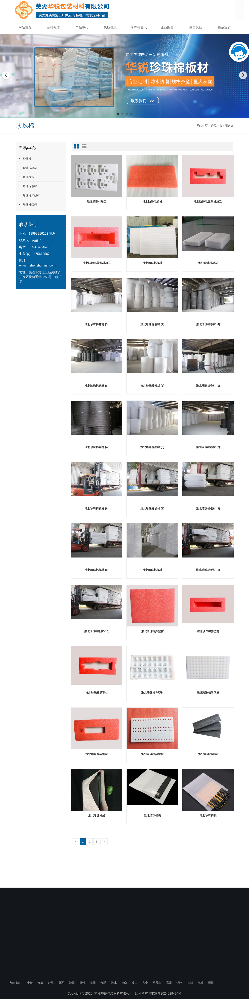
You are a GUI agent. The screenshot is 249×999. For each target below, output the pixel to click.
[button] (118, 114)
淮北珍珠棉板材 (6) (96, 508)
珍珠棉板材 (27, 167)
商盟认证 (195, 27)
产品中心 (81, 27)
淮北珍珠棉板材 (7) (152, 508)
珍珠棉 (229, 125)
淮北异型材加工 (96, 201)
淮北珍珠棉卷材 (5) (152, 447)
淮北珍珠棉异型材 (152, 631)
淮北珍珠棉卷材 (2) (152, 324)
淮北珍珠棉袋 (96, 815)
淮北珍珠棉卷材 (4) (208, 324)
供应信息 (110, 27)
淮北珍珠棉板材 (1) (208, 569)
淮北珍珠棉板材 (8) (208, 508)
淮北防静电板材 (152, 201)
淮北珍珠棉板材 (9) (96, 569)
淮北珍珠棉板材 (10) (96, 631)
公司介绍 (53, 27)
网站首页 (25, 27)
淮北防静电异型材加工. (208, 201)
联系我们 (224, 27)
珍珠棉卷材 (27, 186)
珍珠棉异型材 (29, 195)
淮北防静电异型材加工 (97, 262)
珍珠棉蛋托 (27, 204)
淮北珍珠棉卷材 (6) (96, 385)
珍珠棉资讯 (139, 27)
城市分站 (15, 982)
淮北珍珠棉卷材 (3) (96, 324)
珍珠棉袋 (26, 177)
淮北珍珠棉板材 (152, 262)
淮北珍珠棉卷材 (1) (208, 385)
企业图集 (167, 27)
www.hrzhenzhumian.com (37, 265)
